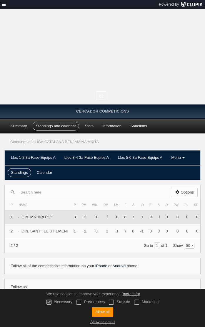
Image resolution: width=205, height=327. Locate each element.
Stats (89, 126)
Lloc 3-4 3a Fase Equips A (86, 157)
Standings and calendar (56, 126)
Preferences (90, 302)
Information (111, 126)
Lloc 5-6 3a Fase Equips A (140, 157)
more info (131, 294)
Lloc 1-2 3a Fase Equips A (33, 157)
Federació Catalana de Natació (103, 61)
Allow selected (102, 322)
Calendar (44, 172)
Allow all (103, 312)
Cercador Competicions (102, 111)
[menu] (3, 4)
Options (184, 192)
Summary (19, 126)
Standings (19, 172)
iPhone (101, 266)
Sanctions (138, 126)
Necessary (59, 302)
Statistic (119, 302)
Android (119, 266)
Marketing (146, 302)
